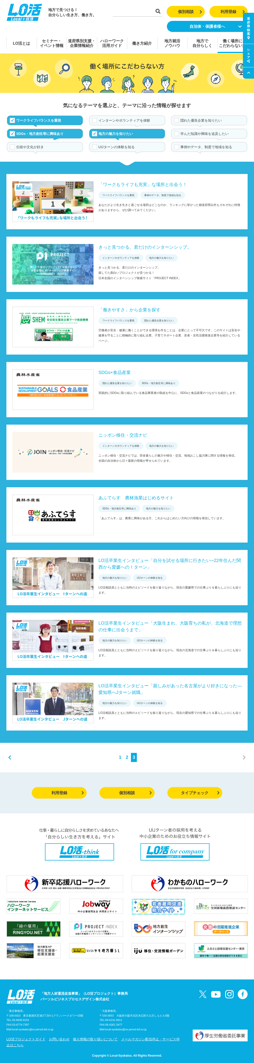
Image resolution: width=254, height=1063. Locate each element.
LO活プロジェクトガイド (26, 1039)
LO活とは (21, 43)
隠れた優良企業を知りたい (201, 120)
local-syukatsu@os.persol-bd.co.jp (32, 1029)
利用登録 (233, 12)
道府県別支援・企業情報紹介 (81, 43)
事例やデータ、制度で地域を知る (206, 147)
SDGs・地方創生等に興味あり (40, 134)
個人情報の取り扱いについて (95, 1039)
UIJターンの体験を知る (116, 147)
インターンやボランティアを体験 (124, 120)
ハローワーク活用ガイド (112, 43)
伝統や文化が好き (30, 147)
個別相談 (190, 12)
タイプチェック (200, 793)
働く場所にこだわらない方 (232, 43)
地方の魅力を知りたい (115, 134)
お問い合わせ (59, 1039)
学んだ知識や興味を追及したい (204, 134)
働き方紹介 (142, 43)
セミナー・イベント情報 (52, 43)
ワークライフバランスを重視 (38, 120)
